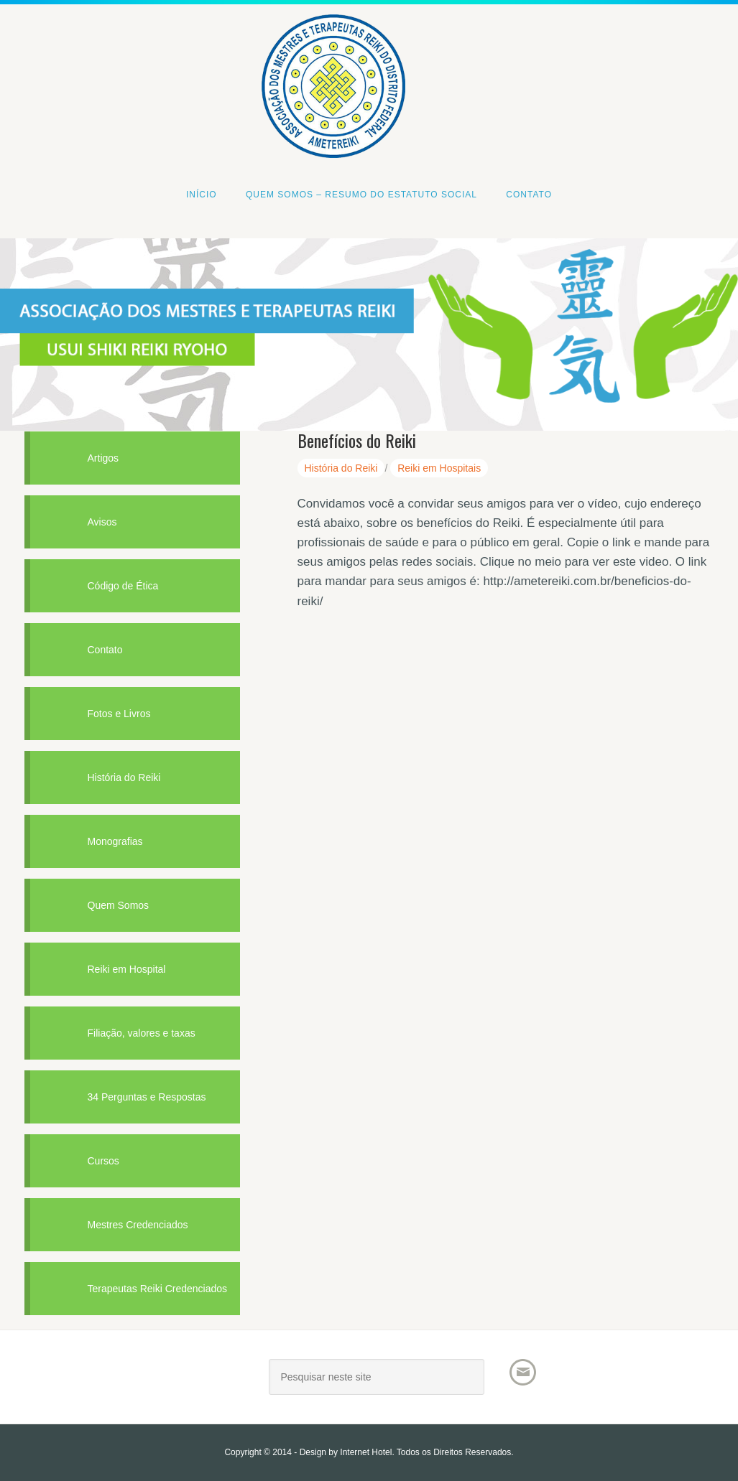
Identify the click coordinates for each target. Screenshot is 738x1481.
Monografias (115, 841)
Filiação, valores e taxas (141, 1033)
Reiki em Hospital (127, 969)
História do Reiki (341, 468)
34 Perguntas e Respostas (147, 1097)
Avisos (102, 522)
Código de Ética (123, 586)
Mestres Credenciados (138, 1224)
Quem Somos (118, 905)
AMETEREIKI (132, 1382)
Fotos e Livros (119, 713)
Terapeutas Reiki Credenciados (158, 1288)
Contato (105, 649)
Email (522, 1372)
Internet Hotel (366, 1452)
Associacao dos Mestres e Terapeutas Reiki (369, 37)
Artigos (103, 458)
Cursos (103, 1161)
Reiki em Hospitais (439, 468)
